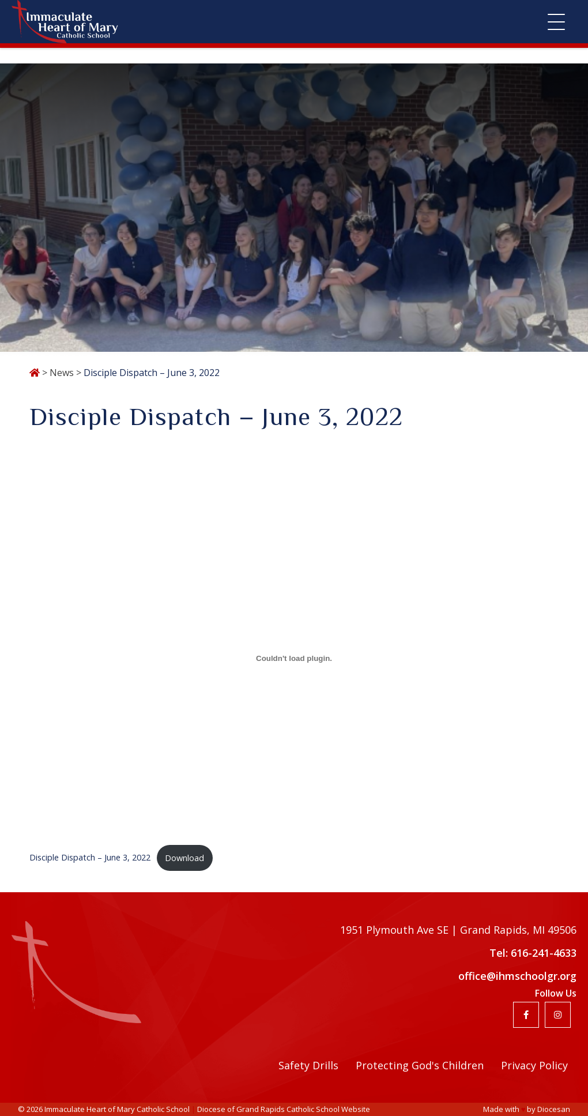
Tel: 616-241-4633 (532, 953)
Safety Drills (308, 1065)
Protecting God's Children (420, 1065)
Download (184, 857)
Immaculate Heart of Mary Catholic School (117, 1109)
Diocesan (553, 1109)
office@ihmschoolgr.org (517, 976)
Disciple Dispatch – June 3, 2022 (89, 857)
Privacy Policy (534, 1065)
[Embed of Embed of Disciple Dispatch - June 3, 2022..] (294, 658)
